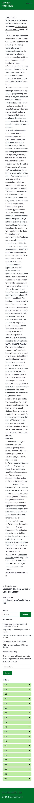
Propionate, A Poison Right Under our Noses (16, 631)
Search (5, 610)
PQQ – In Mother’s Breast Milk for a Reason (15, 646)
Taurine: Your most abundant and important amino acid (15, 625)
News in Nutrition (12, 792)
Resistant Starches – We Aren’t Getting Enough (17, 636)
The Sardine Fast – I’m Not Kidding (15, 641)
